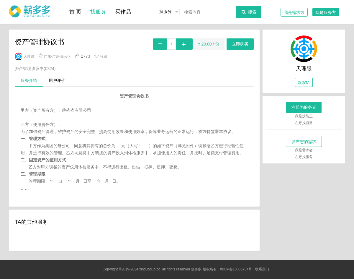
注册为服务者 (303, 107)
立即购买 (240, 44)
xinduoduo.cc (149, 269)
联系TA (303, 83)
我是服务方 (325, 12)
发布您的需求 (303, 141)
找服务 (98, 12)
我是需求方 (294, 12)
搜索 (248, 11)
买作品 (123, 12)
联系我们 (262, 269)
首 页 (75, 12)
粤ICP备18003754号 (236, 269)
